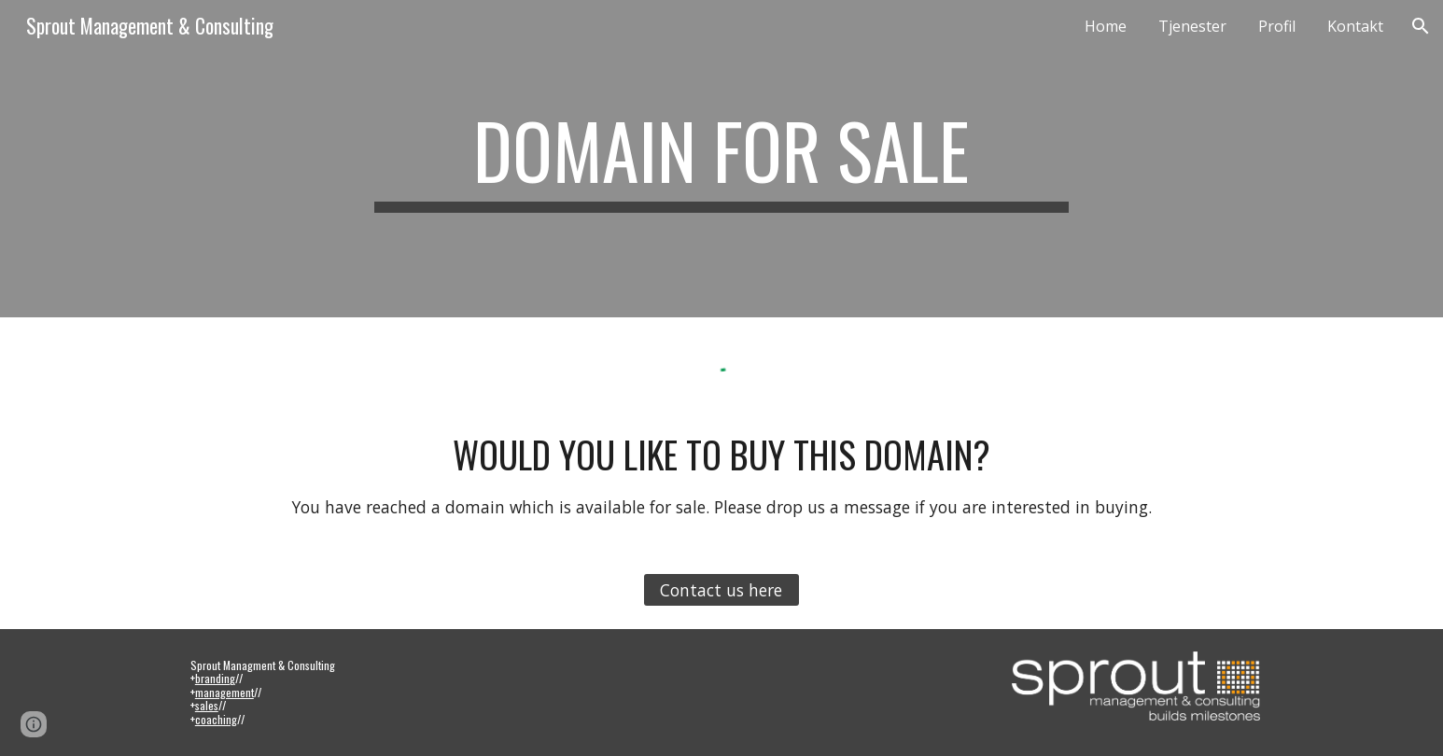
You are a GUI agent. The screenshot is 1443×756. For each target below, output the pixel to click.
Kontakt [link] (1355, 26)
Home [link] (1106, 26)
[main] (721, 158)
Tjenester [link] (1192, 26)
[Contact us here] (721, 589)
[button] (1420, 26)
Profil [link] (1277, 26)
